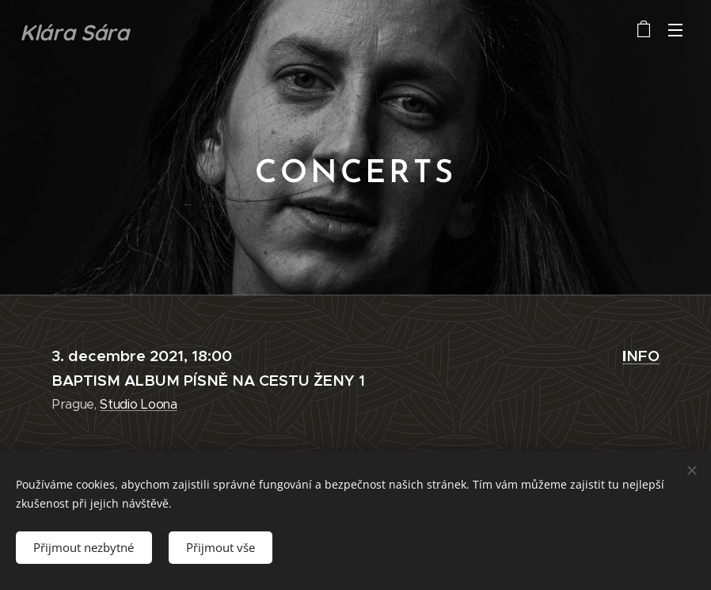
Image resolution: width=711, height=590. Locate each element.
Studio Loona (138, 404)
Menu (675, 30)
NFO (641, 355)
